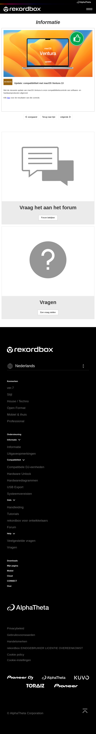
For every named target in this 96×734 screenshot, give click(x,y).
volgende (65, 117)
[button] (48, 366)
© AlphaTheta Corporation (25, 713)
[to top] (85, 711)
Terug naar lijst (48, 117)
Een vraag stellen (48, 312)
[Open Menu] (89, 9)
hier (8, 98)
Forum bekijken (48, 218)
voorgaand (31, 117)
